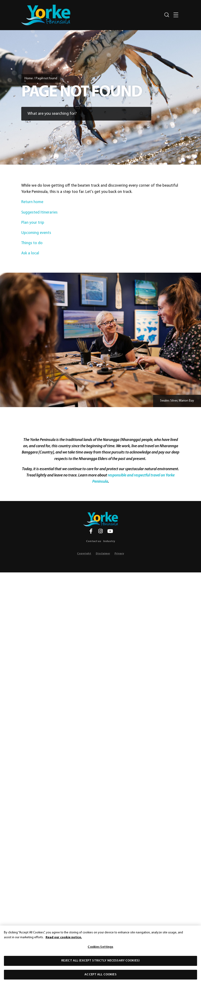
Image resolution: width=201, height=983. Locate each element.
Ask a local (30, 253)
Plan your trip (33, 223)
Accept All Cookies (100, 976)
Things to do (32, 243)
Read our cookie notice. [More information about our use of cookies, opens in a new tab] (64, 939)
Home (29, 78)
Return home (32, 202)
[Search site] (167, 15)
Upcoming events (36, 233)
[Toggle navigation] (176, 15)
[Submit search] (141, 113)
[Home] (100, 519)
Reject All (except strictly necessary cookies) (100, 962)
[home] (46, 15)
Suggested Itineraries (40, 212)
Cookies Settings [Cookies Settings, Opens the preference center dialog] (100, 949)
